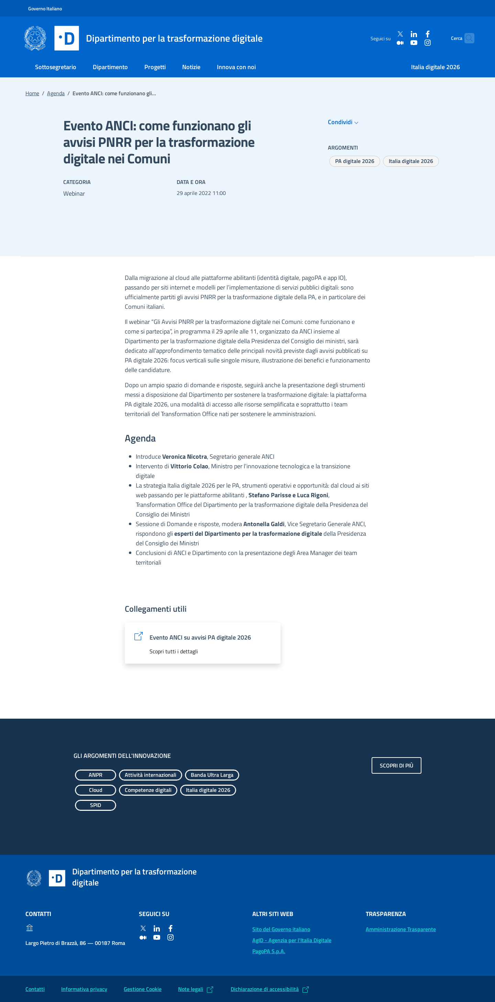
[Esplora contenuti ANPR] (95, 775)
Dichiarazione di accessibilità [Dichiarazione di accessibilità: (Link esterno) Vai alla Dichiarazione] (265, 989)
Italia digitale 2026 (435, 67)
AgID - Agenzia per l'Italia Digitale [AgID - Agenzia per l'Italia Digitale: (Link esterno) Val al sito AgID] (291, 940)
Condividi (344, 122)
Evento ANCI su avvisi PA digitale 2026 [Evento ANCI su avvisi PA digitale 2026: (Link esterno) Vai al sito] (200, 637)
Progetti (155, 67)
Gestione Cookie (143, 989)
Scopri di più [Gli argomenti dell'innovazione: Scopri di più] (396, 765)
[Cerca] (466, 38)
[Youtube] (401, 42)
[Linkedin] (401, 34)
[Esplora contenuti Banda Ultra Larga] (212, 775)
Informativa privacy (84, 989)
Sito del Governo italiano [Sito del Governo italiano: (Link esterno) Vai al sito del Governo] (281, 929)
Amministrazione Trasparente (401, 929)
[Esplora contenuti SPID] (95, 805)
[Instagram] (415, 42)
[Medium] (387, 42)
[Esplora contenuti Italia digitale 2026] (411, 161)
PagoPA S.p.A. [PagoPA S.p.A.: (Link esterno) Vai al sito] (268, 951)
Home (32, 93)
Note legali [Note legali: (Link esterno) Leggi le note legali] (190, 989)
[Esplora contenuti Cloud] (95, 790)
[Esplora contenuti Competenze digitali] (148, 790)
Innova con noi (236, 67)
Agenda (56, 93)
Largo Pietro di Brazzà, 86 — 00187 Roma (75, 943)
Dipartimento (110, 67)
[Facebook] (415, 34)
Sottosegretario (55, 67)
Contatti (35, 989)
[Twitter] (387, 34)
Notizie (191, 67)
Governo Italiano (45, 8)
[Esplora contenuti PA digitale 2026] (354, 161)
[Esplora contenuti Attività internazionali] (150, 775)
